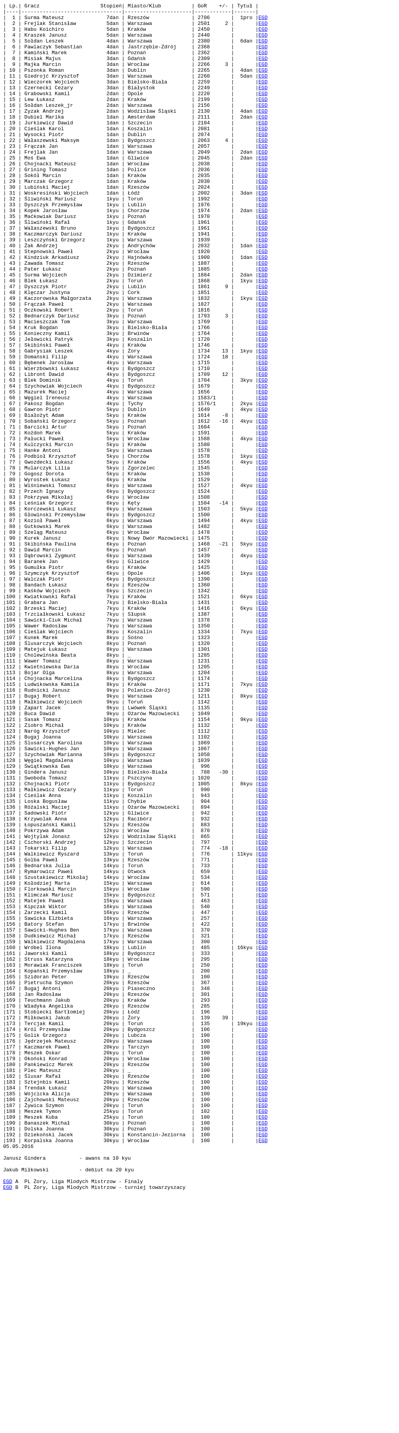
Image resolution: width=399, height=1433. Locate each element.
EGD (262, 20)
